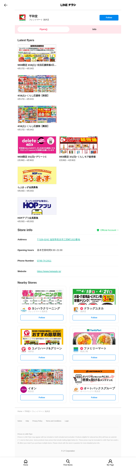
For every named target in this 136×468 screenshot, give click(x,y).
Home (25, 465)
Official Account (108, 230)
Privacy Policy (37, 421)
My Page (110, 465)
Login (67, 421)
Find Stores (67, 465)
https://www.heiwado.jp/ (49, 271)
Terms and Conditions (53, 421)
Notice (20, 421)
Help (27, 421)
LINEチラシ (68, 5)
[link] (22, 17)
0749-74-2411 (44, 260)
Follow (109, 18)
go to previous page (6, 5)
